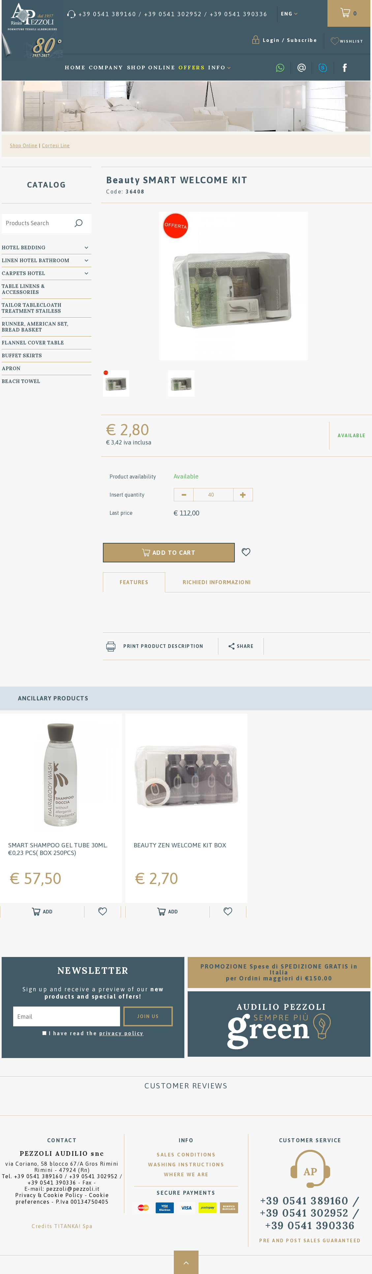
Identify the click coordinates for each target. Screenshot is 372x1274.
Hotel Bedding (24, 247)
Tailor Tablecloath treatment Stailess (31, 308)
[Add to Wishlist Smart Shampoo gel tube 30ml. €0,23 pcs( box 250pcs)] (103, 911)
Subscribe (302, 40)
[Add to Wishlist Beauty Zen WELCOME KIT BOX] (228, 911)
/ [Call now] (310, 1212)
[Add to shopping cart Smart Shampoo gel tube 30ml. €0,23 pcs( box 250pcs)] (42, 911)
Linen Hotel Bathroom (35, 260)
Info (217, 67)
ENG (287, 14)
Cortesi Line (56, 145)
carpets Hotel (23, 273)
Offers (191, 67)
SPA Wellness (22, 407)
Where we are (186, 1174)
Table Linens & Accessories (23, 289)
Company (106, 67)
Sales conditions (186, 1154)
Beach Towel (21, 381)
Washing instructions (186, 1164)
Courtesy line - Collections (25, 436)
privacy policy (121, 1033)
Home (75, 67)
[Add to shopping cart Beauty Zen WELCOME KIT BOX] (167, 911)
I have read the (96, 1033)
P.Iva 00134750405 (82, 1202)
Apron (11, 368)
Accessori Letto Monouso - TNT (41, 467)
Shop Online (151, 67)
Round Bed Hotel (27, 483)
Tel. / (62, 1179)
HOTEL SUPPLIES (24, 541)
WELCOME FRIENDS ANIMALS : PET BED (41, 525)
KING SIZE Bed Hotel (31, 496)
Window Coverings (30, 451)
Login (271, 40)
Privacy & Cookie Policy (49, 1195)
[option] (233, 285)
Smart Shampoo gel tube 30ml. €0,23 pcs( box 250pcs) (58, 848)
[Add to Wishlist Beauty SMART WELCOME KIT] (246, 552)
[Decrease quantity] (184, 494)
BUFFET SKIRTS (22, 355)
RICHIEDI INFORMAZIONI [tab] (217, 582)
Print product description (163, 646)
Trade (11, 566)
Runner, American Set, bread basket (35, 327)
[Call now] (167, 14)
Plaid (10, 394)
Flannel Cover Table (33, 342)
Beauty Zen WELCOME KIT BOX (180, 844)
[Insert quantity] (213, 494)
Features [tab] (134, 582)
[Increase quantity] (243, 494)
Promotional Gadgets (36, 553)
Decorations (21, 509)
